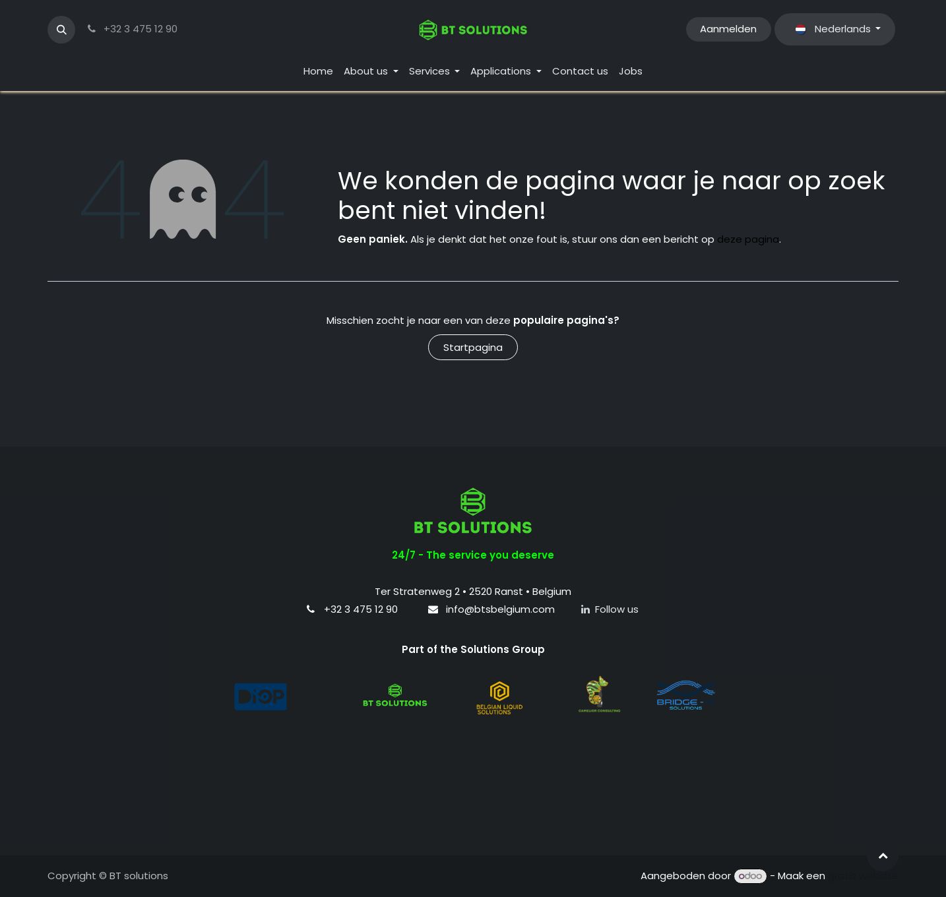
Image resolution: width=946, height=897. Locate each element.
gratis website (863, 875)
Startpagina (473, 347)
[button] (61, 30)
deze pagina (748, 239)
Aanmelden (728, 29)
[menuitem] (318, 71)
